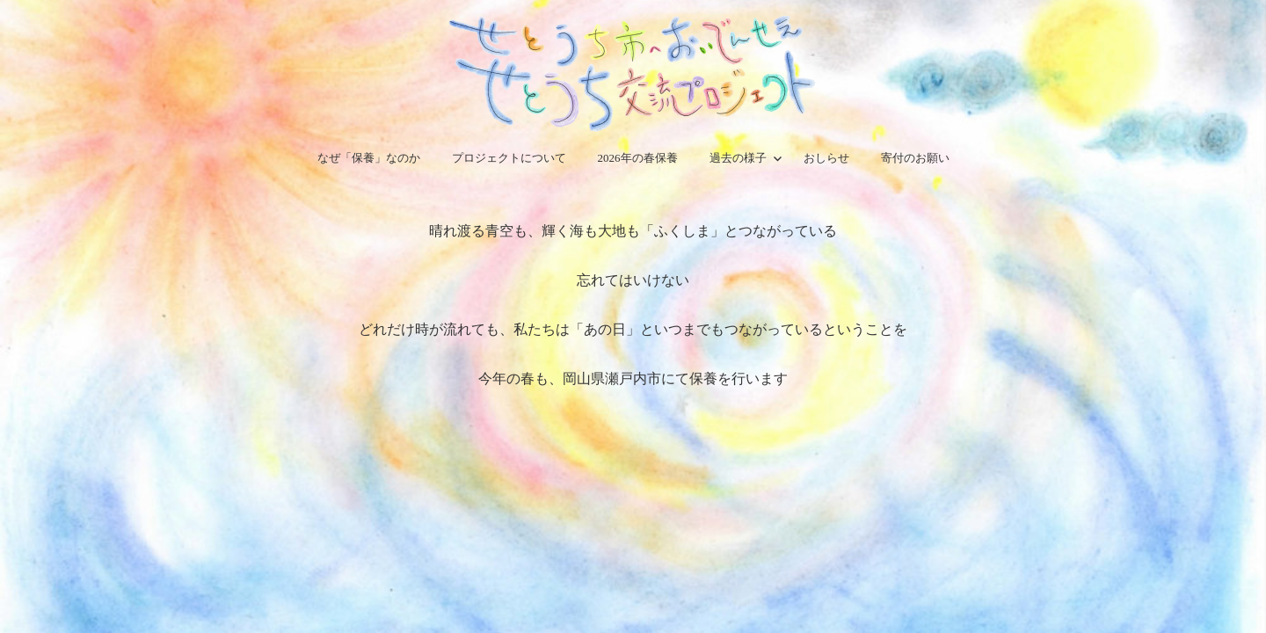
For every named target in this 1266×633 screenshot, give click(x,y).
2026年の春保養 (638, 157)
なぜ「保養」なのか (368, 157)
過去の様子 (738, 157)
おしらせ (826, 157)
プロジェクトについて (509, 157)
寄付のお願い (915, 157)
